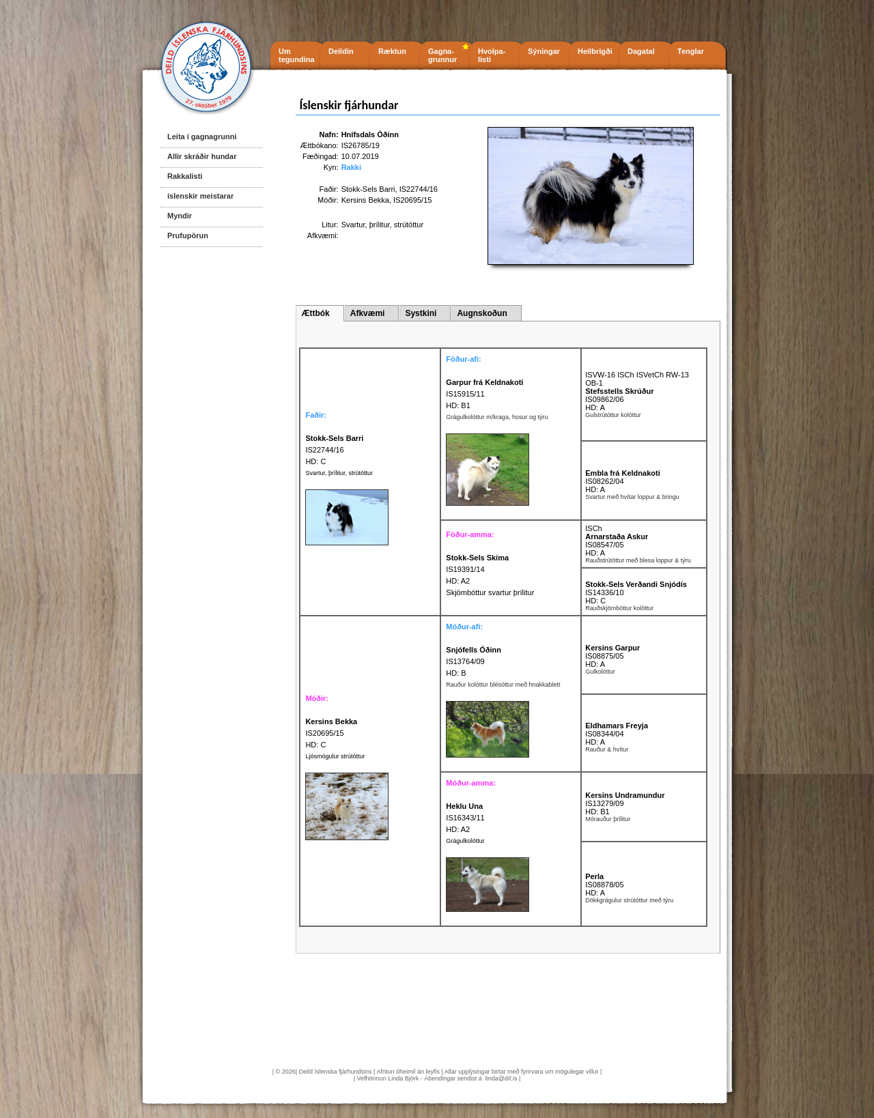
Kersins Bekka (365, 200)
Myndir (179, 216)
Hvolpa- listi (491, 55)
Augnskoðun (482, 313)
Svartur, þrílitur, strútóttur (339, 473)
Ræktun (392, 51)
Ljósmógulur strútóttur (335, 756)
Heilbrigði (595, 51)
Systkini (420, 313)
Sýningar (544, 51)
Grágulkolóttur (465, 840)
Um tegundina (297, 55)
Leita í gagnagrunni (201, 136)
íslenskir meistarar (200, 196)
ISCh (593, 528)
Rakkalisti (184, 176)
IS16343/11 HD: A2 (465, 817)
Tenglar (690, 51)
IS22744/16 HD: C (334, 449)
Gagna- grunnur (442, 55)
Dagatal (641, 51)
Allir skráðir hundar (201, 156)
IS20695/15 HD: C (331, 733)
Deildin (341, 51)
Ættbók (315, 313)
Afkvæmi (367, 313)
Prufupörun (187, 235)
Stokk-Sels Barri (368, 189)
